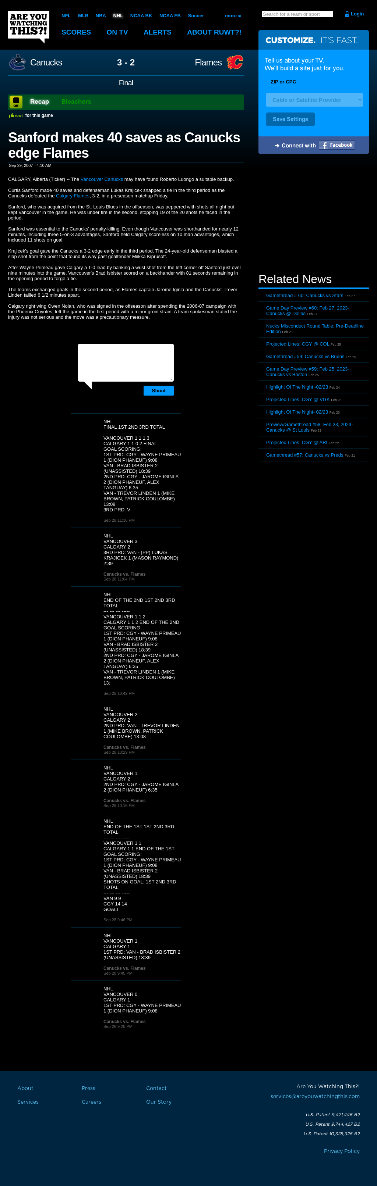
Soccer (196, 15)
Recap (39, 101)
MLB (83, 15)
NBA (101, 15)
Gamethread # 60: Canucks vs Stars (304, 295)
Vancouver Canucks (102, 179)
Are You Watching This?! (28, 27)
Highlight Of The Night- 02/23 (297, 412)
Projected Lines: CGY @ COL (297, 344)
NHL (118, 15)
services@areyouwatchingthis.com (315, 1096)
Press (88, 1088)
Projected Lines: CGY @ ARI (296, 442)
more (231, 15)
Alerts (158, 32)
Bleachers (76, 101)
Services (28, 1102)
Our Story (159, 1102)
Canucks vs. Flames (124, 574)
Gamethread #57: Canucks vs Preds (304, 455)
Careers (91, 1102)
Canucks (46, 62)
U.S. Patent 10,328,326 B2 (331, 1134)
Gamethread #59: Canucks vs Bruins (305, 356)
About (214, 32)
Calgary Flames (72, 196)
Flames (208, 62)
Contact (156, 1088)
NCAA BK (141, 15)
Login (357, 14)
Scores (76, 32)
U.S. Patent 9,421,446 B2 (333, 1114)
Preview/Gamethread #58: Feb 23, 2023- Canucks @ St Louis (309, 427)
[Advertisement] (313, 214)
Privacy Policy (342, 1151)
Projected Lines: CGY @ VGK (298, 399)
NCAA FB (170, 15)
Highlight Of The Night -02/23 (297, 387)
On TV (117, 32)
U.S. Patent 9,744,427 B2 (332, 1124)
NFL (66, 15)
